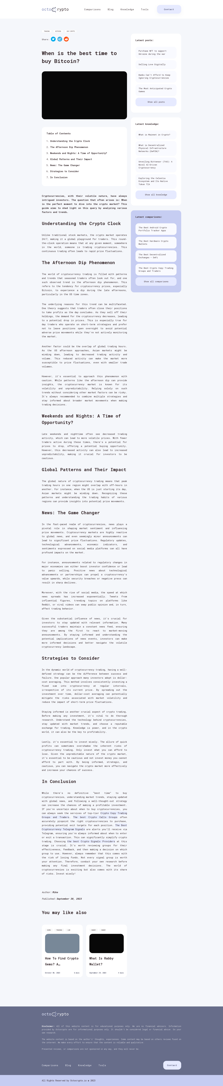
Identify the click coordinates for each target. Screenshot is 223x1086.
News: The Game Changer (65, 165)
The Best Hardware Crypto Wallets (153, 242)
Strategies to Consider (64, 171)
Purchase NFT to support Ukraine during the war (152, 52)
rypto (55, 9)
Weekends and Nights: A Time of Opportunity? (78, 153)
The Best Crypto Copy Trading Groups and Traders (156, 269)
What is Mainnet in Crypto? (154, 134)
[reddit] (66, 39)
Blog (111, 9)
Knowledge (127, 9)
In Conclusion (59, 177)
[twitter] (53, 39)
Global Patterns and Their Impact (71, 159)
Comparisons (92, 9)
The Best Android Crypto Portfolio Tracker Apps (153, 229)
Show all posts (156, 101)
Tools (145, 9)
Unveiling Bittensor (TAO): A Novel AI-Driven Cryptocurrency (155, 164)
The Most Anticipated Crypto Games (155, 90)
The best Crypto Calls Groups (95, 817)
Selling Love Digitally (152, 64)
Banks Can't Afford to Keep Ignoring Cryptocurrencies (154, 76)
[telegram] (59, 39)
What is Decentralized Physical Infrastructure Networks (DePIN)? (152, 148)
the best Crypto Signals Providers (91, 841)
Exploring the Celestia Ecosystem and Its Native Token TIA (153, 181)
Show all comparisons (156, 281)
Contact (169, 9)
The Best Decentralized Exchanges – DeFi (152, 256)
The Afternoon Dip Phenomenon (69, 147)
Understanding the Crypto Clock (70, 141)
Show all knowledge (156, 194)
